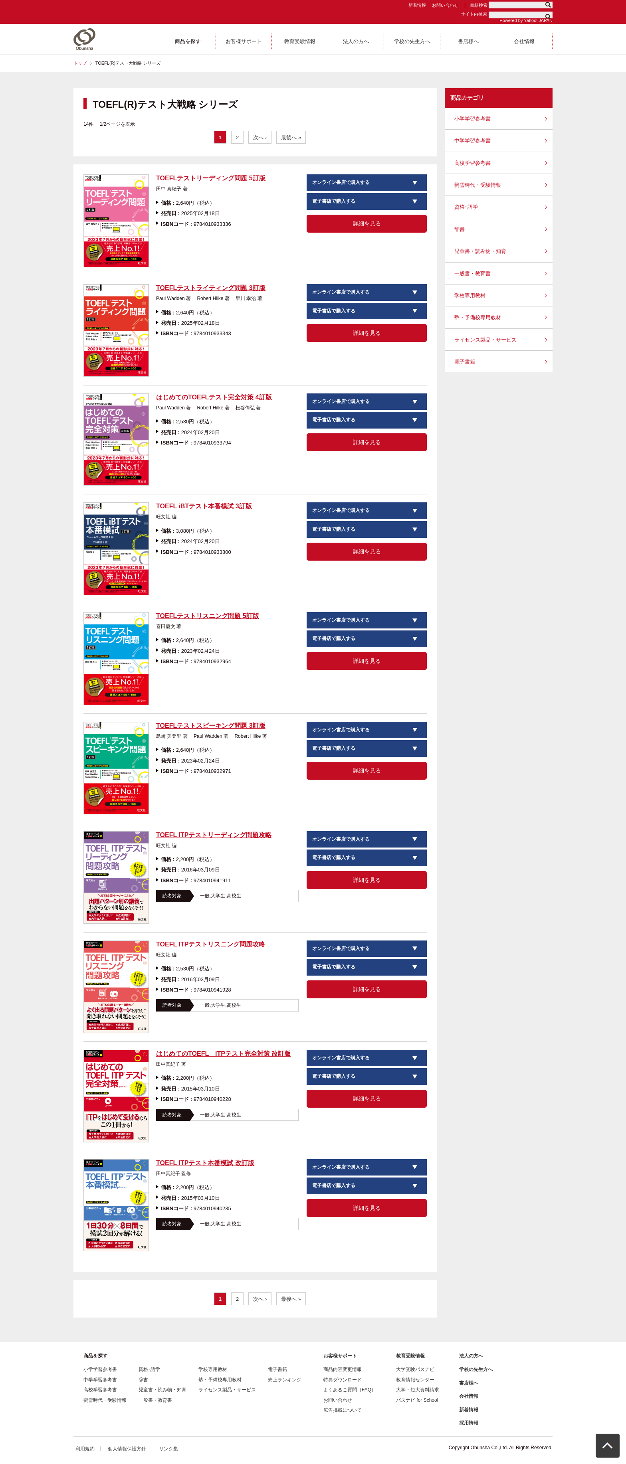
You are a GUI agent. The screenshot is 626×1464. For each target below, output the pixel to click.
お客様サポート (340, 1356)
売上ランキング (284, 1380)
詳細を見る (367, 223)
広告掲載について (342, 1410)
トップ (80, 63)
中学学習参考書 (472, 141)
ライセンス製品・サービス (485, 340)
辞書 (459, 229)
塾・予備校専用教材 (477, 317)
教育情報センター (415, 1380)
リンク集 (168, 1448)
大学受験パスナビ (415, 1369)
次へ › (260, 137)
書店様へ (468, 1383)
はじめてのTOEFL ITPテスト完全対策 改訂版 (223, 1053)
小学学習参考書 (472, 119)
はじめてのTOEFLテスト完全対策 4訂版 (214, 397)
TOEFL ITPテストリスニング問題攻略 (210, 944)
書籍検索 (478, 5)
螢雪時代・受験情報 (477, 185)
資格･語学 (466, 207)
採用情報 (468, 1423)
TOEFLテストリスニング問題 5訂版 (207, 615)
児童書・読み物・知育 (480, 251)
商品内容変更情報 (342, 1369)
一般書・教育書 (472, 274)
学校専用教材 (469, 295)
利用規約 (85, 1448)
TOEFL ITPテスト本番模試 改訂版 (205, 1163)
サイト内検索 (474, 14)
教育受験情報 (410, 1356)
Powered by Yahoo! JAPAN (526, 20)
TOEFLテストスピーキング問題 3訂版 (210, 725)
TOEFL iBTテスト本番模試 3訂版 (204, 506)
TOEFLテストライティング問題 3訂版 (210, 288)
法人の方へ (471, 1356)
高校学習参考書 (472, 163)
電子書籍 (464, 362)
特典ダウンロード (342, 1380)
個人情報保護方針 (127, 1448)
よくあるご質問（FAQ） (349, 1390)
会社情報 (468, 1396)
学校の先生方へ (476, 1369)
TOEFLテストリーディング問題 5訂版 (210, 178)
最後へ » (291, 137)
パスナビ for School (417, 1400)
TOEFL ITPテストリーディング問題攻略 (213, 835)
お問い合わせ (445, 5)
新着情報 (417, 5)
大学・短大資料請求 (417, 1390)
